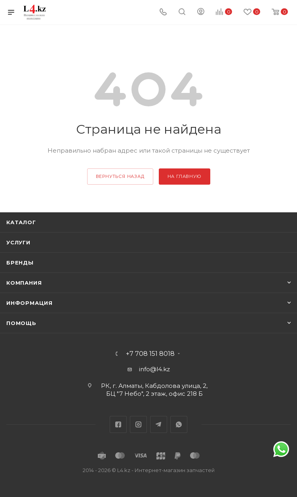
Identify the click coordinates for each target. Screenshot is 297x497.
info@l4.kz (154, 369)
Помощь (21, 323)
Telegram (158, 424)
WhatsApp (178, 424)
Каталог (21, 222)
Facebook (118, 424)
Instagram (138, 424)
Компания (24, 283)
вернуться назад (120, 176)
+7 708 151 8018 (150, 354)
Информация (29, 303)
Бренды (20, 262)
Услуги (18, 242)
